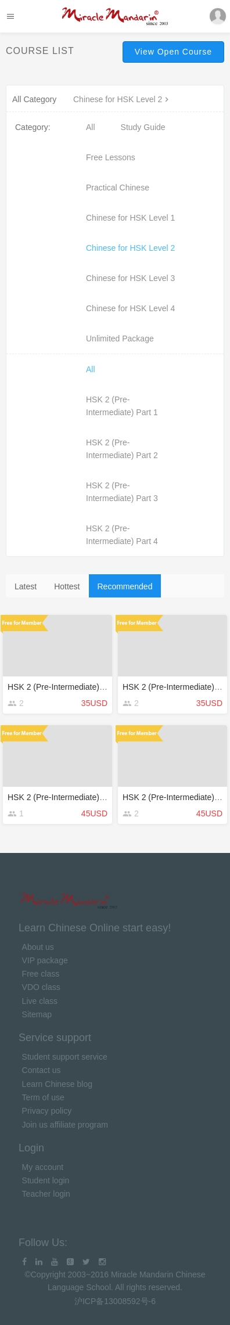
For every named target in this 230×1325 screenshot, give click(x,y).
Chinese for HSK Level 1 (130, 217)
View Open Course (173, 51)
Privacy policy (47, 1110)
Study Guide (143, 127)
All (90, 127)
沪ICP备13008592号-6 (115, 1301)
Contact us (41, 1070)
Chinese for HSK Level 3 (130, 278)
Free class (41, 973)
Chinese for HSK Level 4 (130, 308)
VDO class (41, 987)
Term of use (43, 1097)
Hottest (67, 586)
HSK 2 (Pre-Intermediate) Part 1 (122, 406)
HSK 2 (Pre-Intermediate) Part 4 (122, 535)
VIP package (45, 960)
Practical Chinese (117, 187)
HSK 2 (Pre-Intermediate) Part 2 (122, 449)
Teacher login (46, 1193)
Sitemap (37, 1014)
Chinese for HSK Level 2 (122, 99)
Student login (46, 1180)
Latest (26, 586)
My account (43, 1167)
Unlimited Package (120, 338)
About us (38, 947)
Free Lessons (110, 157)
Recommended (125, 586)
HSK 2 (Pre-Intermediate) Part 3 (122, 492)
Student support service (64, 1056)
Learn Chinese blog (57, 1084)
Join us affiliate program (65, 1124)
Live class (40, 1001)
